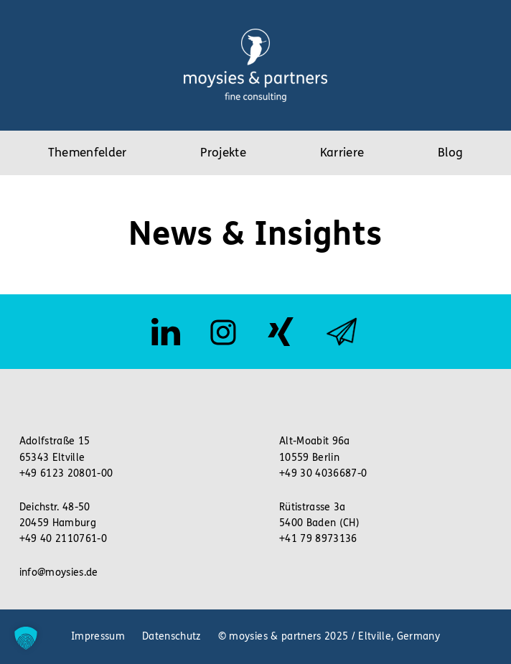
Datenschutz (171, 636)
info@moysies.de (58, 572)
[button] (26, 638)
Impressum (98, 636)
